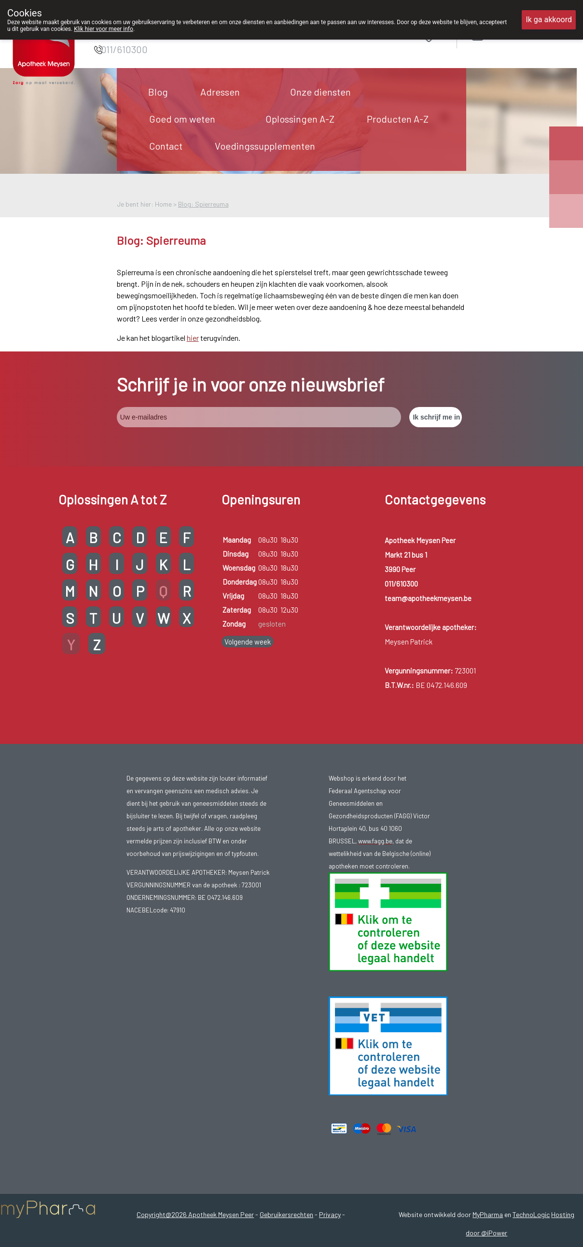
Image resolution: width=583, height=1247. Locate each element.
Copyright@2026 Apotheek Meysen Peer (195, 1214)
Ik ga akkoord (549, 19)
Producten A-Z (398, 119)
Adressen (220, 92)
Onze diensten (320, 92)
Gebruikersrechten (286, 1214)
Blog (158, 92)
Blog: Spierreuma (203, 204)
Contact (165, 146)
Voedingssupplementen (265, 146)
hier (193, 337)
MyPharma (487, 1214)
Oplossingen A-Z (299, 119)
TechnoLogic (531, 1214)
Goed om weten (182, 119)
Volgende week (247, 641)
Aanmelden (511, 34)
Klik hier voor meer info (103, 29)
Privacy (330, 1214)
